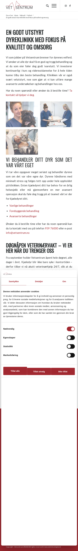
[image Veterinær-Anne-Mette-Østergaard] (23, 115)
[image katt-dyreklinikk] (23, 143)
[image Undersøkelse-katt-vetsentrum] (57, 115)
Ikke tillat (62, 371)
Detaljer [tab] (39, 281)
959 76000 (51, 228)
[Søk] (46, 5)
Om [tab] (64, 281)
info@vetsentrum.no (18, 232)
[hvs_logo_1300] (32, 5)
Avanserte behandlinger (23, 216)
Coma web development (52, 547)
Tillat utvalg (39, 371)
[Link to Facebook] (70, 6)
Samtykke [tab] (14, 281)
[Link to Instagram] (66, 6)
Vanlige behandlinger (21, 205)
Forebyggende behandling (24, 211)
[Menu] (52, 5)
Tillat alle (15, 371)
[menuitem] (46, 5)
